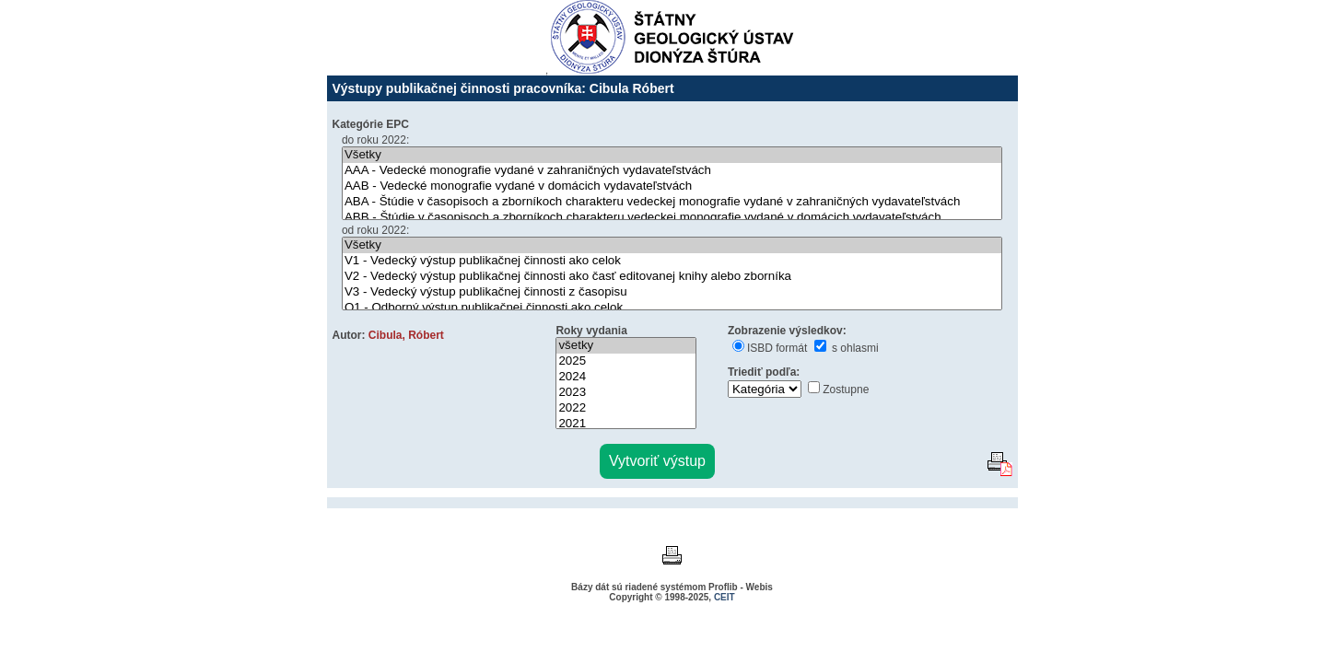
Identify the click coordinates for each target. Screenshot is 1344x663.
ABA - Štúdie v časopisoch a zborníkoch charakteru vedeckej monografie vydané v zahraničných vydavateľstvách (672, 202)
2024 (625, 377)
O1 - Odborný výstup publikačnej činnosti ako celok (672, 308)
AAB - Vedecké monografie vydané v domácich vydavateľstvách (672, 186)
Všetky (672, 155)
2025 (625, 361)
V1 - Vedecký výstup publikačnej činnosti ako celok (672, 261)
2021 (625, 424)
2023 (625, 393)
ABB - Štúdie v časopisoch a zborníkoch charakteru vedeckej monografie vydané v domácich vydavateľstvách (672, 218)
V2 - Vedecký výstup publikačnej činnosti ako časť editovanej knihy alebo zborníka (672, 277)
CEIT (724, 597)
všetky (625, 346)
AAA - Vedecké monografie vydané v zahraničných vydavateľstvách (672, 171)
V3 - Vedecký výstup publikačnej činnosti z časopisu (672, 292)
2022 (625, 408)
